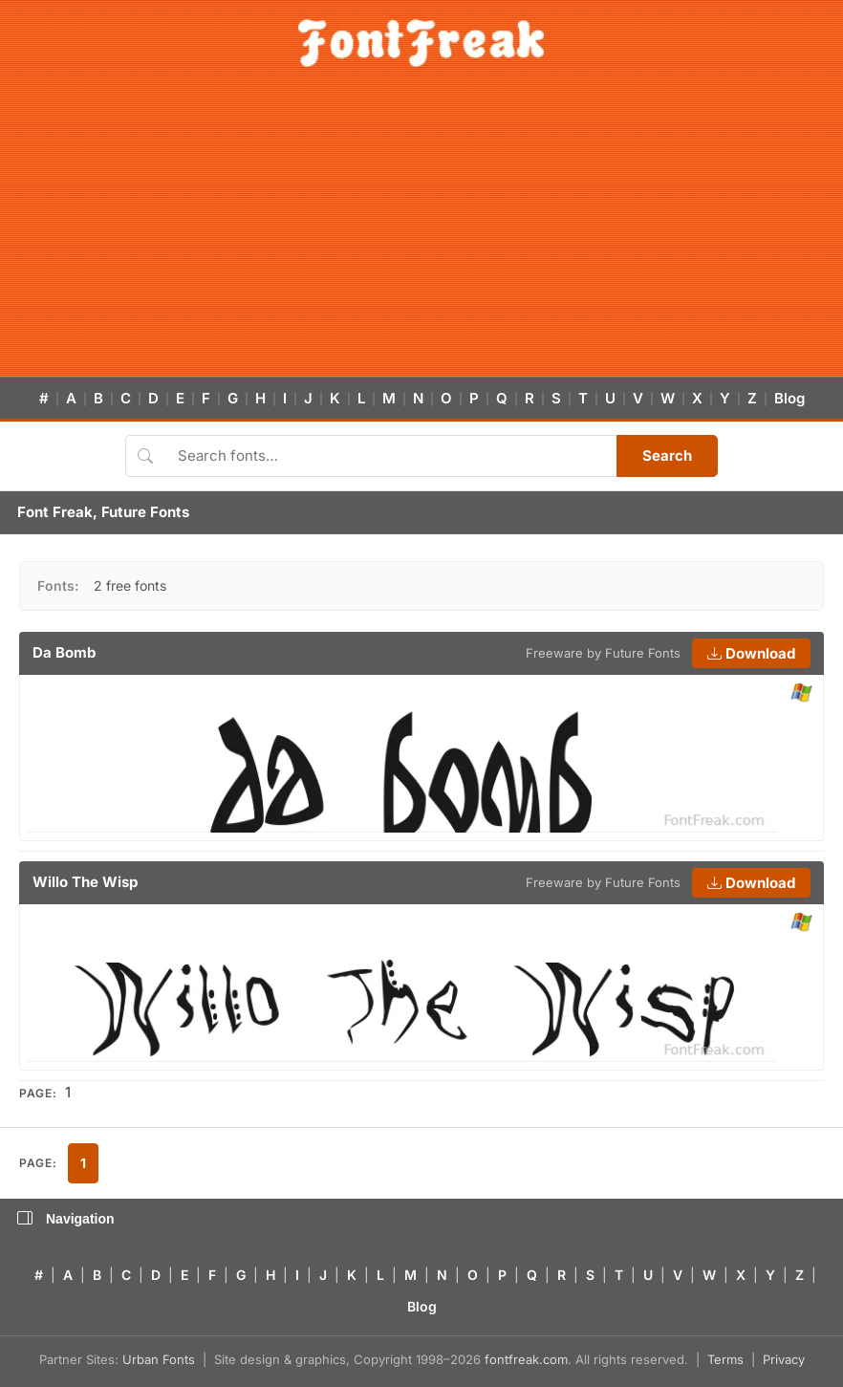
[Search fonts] (390, 456)
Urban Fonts (158, 1359)
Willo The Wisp (85, 882)
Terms (725, 1359)
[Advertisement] (421, 233)
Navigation (66, 1218)
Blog (789, 398)
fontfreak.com (526, 1359)
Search (667, 455)
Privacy (784, 1359)
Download (751, 653)
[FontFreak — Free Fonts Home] (421, 43)
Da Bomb (64, 652)
